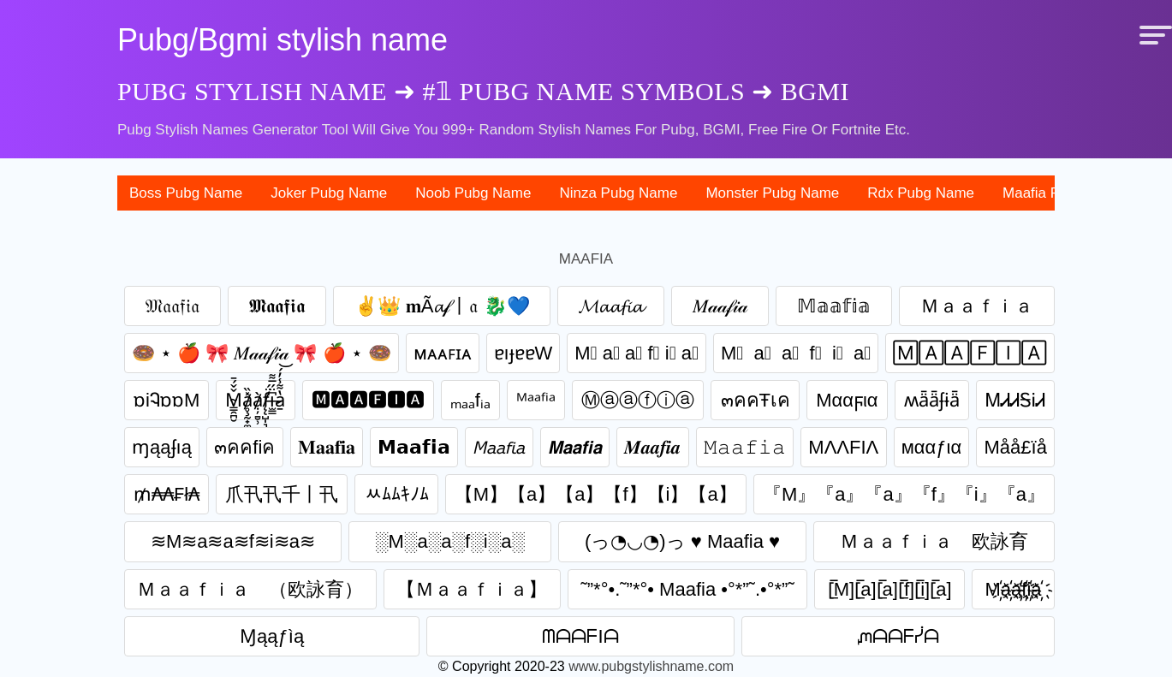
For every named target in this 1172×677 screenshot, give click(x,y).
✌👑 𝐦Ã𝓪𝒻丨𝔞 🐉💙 (442, 306)
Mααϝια (847, 400)
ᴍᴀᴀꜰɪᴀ (442, 353)
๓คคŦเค (755, 400)
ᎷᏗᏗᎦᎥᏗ (1015, 400)
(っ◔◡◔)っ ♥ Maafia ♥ (682, 541)
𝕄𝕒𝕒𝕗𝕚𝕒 (834, 306)
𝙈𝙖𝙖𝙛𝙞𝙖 (575, 447)
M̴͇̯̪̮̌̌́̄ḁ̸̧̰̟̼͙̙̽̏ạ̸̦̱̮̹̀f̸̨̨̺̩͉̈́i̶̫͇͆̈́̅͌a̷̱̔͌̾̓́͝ (255, 400)
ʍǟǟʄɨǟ (932, 400)
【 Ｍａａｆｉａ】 (471, 589)
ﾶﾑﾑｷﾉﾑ (397, 494)
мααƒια (931, 447)
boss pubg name (185, 193)
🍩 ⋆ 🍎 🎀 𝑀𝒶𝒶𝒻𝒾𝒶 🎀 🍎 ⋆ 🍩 (261, 353)
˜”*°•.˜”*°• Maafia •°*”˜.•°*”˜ (687, 589)
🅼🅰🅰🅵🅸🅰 (368, 400)
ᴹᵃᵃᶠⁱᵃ (536, 400)
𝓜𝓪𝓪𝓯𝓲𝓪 (611, 306)
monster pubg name (772, 193)
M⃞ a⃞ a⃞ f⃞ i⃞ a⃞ (796, 353)
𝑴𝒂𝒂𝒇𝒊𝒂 (652, 447)
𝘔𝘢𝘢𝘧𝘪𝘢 (499, 447)
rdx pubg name (920, 193)
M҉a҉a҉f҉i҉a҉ (1013, 589)
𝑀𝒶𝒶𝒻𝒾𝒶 (720, 306)
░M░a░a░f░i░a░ (450, 541)
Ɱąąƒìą (272, 636)
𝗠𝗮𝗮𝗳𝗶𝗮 (414, 447)
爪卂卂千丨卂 (281, 494)
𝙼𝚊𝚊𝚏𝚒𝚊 (745, 447)
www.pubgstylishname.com (651, 666)
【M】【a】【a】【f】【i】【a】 (596, 494)
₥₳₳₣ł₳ (166, 494)
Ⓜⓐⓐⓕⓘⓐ (637, 400)
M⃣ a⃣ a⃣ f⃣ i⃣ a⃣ (636, 353)
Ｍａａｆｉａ (976, 306)
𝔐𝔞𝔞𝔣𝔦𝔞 (172, 306)
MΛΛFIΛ (843, 447)
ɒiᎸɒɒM (166, 400)
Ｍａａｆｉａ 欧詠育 (934, 541)
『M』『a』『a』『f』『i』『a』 (904, 494)
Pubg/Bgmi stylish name (282, 39)
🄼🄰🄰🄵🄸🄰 (970, 353)
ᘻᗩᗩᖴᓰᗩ (898, 636)
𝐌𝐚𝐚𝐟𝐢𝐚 (326, 447)
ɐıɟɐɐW (523, 353)
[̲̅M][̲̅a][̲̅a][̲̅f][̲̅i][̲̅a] (890, 589)
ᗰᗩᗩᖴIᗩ (580, 636)
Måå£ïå (1016, 447)
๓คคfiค (244, 447)
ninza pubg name (618, 193)
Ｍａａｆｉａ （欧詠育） (250, 589)
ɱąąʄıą (162, 447)
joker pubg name (329, 193)
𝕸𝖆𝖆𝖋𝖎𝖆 (277, 306)
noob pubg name (473, 193)
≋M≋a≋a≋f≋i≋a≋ (233, 541)
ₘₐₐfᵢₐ (470, 400)
